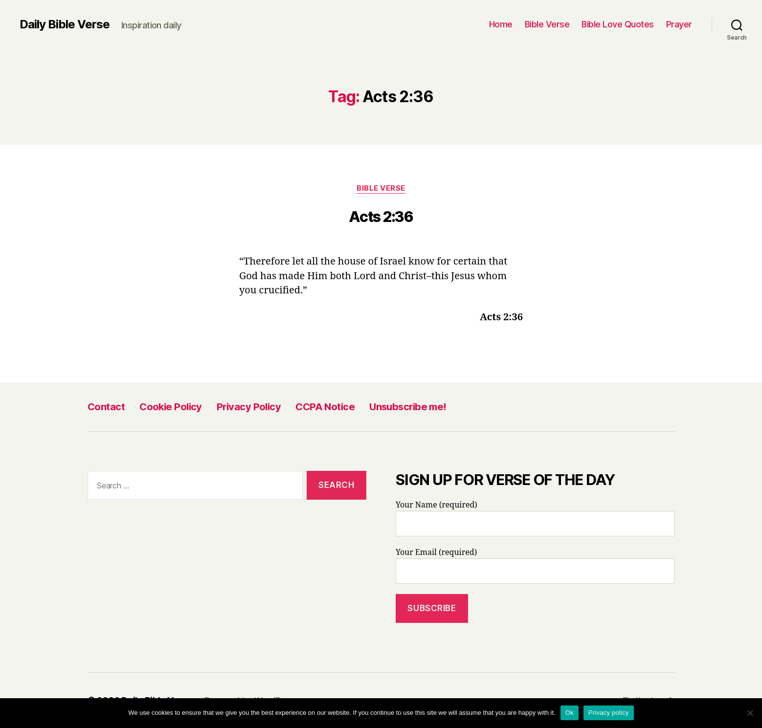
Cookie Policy (170, 407)
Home (501, 24)
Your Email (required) (535, 566)
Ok (569, 712)
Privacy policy (608, 712)
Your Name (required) (535, 518)
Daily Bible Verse (65, 24)
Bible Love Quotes (618, 24)
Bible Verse (547, 24)
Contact (106, 407)
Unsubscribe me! (408, 407)
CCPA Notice (325, 407)
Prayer (679, 24)
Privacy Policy (249, 407)
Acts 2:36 (381, 216)
